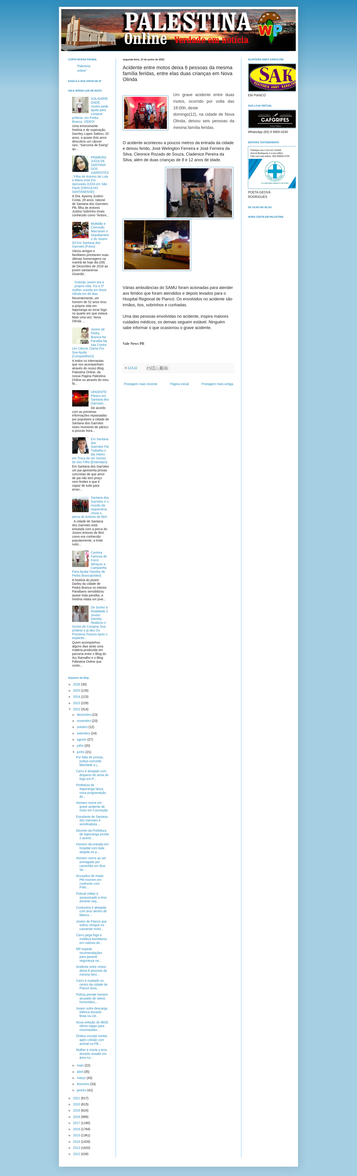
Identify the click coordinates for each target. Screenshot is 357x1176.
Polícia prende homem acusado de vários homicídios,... (92, 998)
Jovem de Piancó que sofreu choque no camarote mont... (91, 925)
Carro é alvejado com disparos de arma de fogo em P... (92, 775)
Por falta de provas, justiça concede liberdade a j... (90, 761)
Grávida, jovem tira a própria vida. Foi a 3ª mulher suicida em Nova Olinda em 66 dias (89, 287)
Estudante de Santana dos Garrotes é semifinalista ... (92, 820)
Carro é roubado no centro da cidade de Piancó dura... (91, 984)
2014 (77, 1141)
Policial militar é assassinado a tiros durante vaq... (91, 897)
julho (80, 745)
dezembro (84, 714)
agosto (82, 739)
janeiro (82, 1090)
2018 (77, 1117)
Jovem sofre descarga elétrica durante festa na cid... (91, 1012)
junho (81, 752)
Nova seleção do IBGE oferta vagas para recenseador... (92, 1026)
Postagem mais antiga (217, 384)
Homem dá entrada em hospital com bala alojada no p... (92, 848)
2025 (77, 690)
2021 (77, 1098)
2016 (77, 1129)
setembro (84, 733)
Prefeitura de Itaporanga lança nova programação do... (91, 790)
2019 (77, 1110)
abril (80, 1072)
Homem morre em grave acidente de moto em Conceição (92, 806)
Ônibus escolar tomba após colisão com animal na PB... (91, 1040)
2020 (77, 1104)
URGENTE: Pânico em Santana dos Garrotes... (100, 397)
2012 (77, 1154)
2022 (77, 709)
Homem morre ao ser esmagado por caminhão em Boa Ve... (91, 863)
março (82, 1078)
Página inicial (179, 384)
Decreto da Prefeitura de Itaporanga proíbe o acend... (92, 834)
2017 (77, 1123)
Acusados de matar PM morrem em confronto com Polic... (90, 881)
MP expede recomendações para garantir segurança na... (89, 954)
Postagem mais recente (140, 384)
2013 (77, 1148)
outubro (82, 727)
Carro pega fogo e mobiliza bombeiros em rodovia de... (91, 939)
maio (80, 1065)
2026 (77, 684)
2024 (77, 696)
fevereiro (83, 1084)
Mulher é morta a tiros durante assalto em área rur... (91, 1053)
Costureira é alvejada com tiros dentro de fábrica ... (91, 911)
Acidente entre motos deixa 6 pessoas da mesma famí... (91, 970)
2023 (77, 703)
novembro (84, 721)
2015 (77, 1135)
